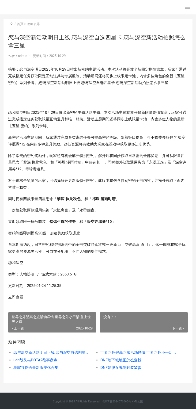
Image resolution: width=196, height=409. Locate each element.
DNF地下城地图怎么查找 (120, 360)
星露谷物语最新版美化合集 (35, 367)
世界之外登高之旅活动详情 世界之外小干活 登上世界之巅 (139, 352)
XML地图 (137, 401)
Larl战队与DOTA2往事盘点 (35, 360)
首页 (20, 24)
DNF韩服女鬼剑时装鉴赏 (120, 367)
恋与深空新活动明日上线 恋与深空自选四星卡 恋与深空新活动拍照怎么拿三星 (52, 352)
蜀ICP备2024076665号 (116, 401)
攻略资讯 (33, 24)
